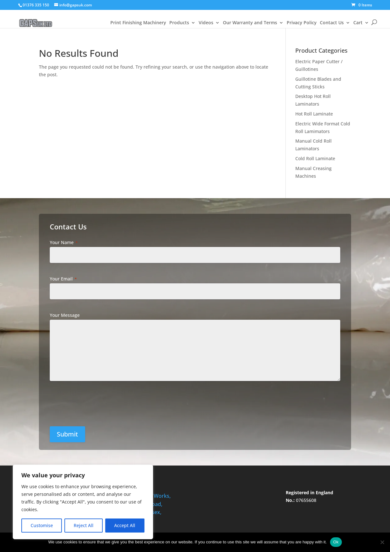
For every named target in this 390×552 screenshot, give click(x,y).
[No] (382, 542)
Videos (206, 23)
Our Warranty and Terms (250, 23)
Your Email (63, 279)
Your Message (65, 315)
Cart (358, 23)
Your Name (64, 242)
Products (179, 23)
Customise (42, 525)
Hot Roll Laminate (314, 114)
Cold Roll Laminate (315, 158)
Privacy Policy (302, 23)
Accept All (124, 525)
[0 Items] (361, 5)
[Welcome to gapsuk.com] (35, 17)
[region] (83, 502)
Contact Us (332, 23)
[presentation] (99, 406)
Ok (336, 542)
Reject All (83, 525)
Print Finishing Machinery (138, 23)
